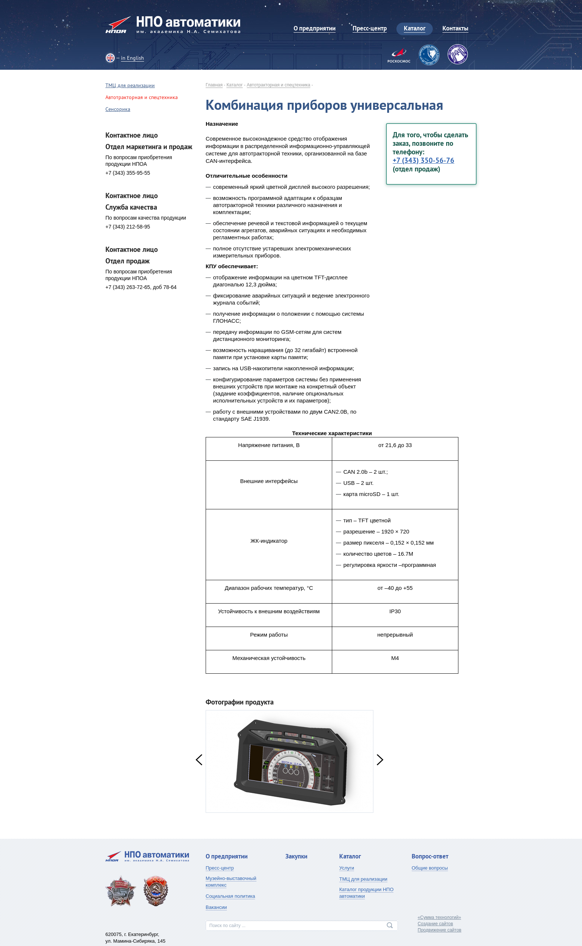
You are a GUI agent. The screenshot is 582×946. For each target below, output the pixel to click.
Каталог (234, 85)
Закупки (296, 856)
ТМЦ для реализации (130, 85)
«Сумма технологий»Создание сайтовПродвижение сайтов (439, 924)
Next (380, 759)
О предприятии (227, 856)
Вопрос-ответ (430, 856)
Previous (199, 759)
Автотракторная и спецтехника (278, 85)
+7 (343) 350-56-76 (423, 160)
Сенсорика (117, 109)
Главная (214, 85)
